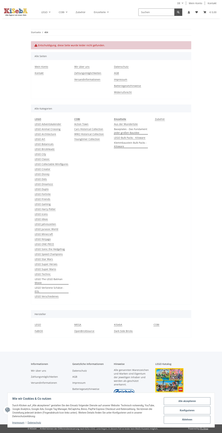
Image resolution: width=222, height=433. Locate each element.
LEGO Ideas (41, 219)
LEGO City (40, 154)
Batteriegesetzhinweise (127, 85)
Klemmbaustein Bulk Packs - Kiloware (130, 144)
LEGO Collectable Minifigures (51, 164)
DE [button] (178, 3)
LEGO (38, 324)
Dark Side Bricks (123, 331)
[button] (189, 12)
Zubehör (160, 119)
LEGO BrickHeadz (45, 149)
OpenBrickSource (84, 331)
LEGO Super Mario (45, 269)
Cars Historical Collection (88, 129)
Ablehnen (186, 419)
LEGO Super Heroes (46, 264)
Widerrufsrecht (123, 92)
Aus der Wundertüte (126, 124)
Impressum (19, 422)
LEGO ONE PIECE (44, 244)
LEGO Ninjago (43, 239)
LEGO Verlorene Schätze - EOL (49, 289)
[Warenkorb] (210, 12)
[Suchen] (156, 12)
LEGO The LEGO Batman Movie (49, 280)
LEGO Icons (41, 214)
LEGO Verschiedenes (47, 296)
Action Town (81, 124)
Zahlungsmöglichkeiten (87, 73)
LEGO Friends (42, 199)
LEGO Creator (42, 169)
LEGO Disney (42, 174)
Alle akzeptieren (186, 401)
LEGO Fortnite (43, 194)
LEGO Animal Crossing (47, 129)
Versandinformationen (87, 79)
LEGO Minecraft (44, 234)
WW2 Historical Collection (89, 134)
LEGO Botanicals (44, 144)
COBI (156, 324)
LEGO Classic (42, 159)
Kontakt (212, 3)
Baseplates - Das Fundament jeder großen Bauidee (130, 130)
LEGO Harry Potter (45, 209)
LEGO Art (40, 139)
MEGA (77, 324)
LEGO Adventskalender (48, 124)
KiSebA (118, 324)
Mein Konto (195, 3)
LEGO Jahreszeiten (45, 224)
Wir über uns (81, 66)
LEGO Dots (41, 179)
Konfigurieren (186, 410)
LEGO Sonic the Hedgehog (50, 249)
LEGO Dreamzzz (44, 184)
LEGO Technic (43, 274)
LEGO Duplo (42, 189)
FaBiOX (39, 331)
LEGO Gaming (43, 204)
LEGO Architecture (45, 134)
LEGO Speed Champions (49, 254)
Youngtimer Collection (87, 139)
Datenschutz (35, 422)
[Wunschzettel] (197, 12)
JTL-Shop (204, 428)
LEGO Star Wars (44, 259)
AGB (116, 73)
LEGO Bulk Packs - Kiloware (129, 137)
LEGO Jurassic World (46, 229)
